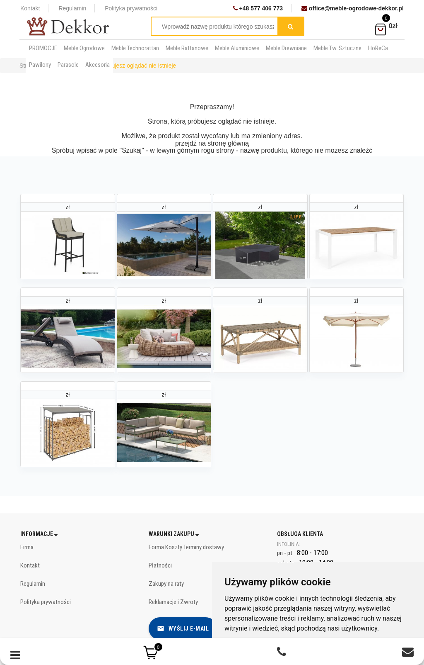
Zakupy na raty (166, 583)
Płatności (160, 565)
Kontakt (30, 8)
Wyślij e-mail (183, 628)
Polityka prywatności (131, 8)
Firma (27, 547)
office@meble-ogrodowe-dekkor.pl (352, 8)
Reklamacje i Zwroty (173, 602)
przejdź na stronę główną (212, 143)
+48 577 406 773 (258, 8)
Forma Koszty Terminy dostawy (186, 547)
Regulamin (72, 8)
